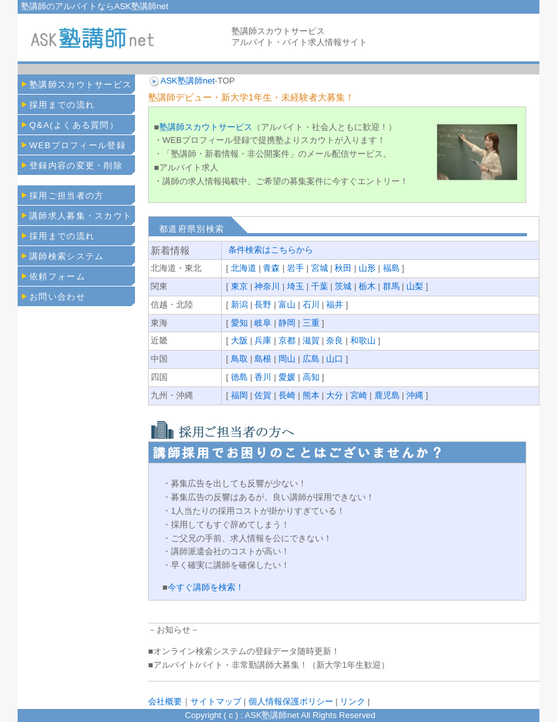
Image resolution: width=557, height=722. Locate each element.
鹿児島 (387, 395)
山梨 (414, 286)
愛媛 (286, 377)
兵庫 (262, 340)
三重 (311, 323)
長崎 (286, 395)
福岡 (239, 395)
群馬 (391, 286)
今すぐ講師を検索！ (206, 587)
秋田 (343, 268)
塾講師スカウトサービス (205, 127)
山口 (334, 359)
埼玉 (295, 286)
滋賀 (311, 340)
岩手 (295, 268)
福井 (334, 304)
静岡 (286, 323)
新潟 (239, 304)
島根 (262, 359)
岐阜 (262, 323)
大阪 (239, 340)
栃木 (367, 286)
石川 (311, 304)
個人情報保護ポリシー (290, 701)
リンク (352, 701)
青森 (271, 268)
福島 (391, 268)
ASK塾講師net (187, 81)
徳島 (239, 377)
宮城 (319, 268)
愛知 (239, 323)
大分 (334, 395)
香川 (262, 377)
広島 (311, 359)
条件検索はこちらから (270, 250)
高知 (311, 377)
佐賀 (262, 395)
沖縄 (414, 395)
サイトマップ (215, 701)
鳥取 (239, 359)
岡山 (286, 359)
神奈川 (267, 286)
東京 (239, 286)
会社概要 (165, 701)
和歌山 (363, 340)
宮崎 (358, 395)
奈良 (334, 340)
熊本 (311, 395)
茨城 (343, 286)
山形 (367, 268)
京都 (286, 340)
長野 (262, 304)
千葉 (319, 286)
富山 (286, 304)
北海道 (243, 268)
